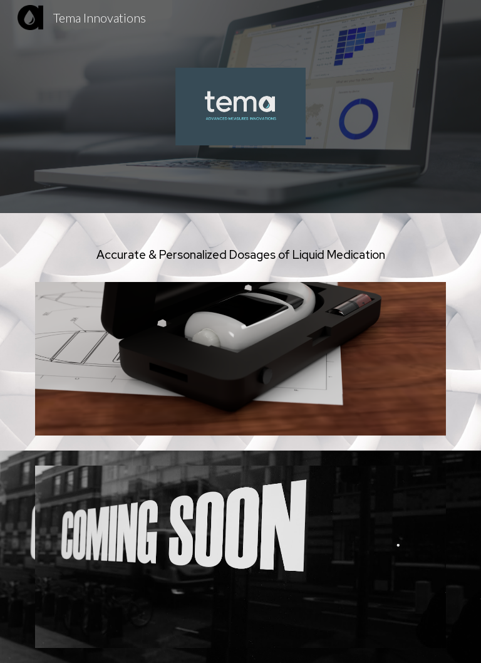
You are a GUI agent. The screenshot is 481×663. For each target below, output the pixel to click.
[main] (240, 255)
